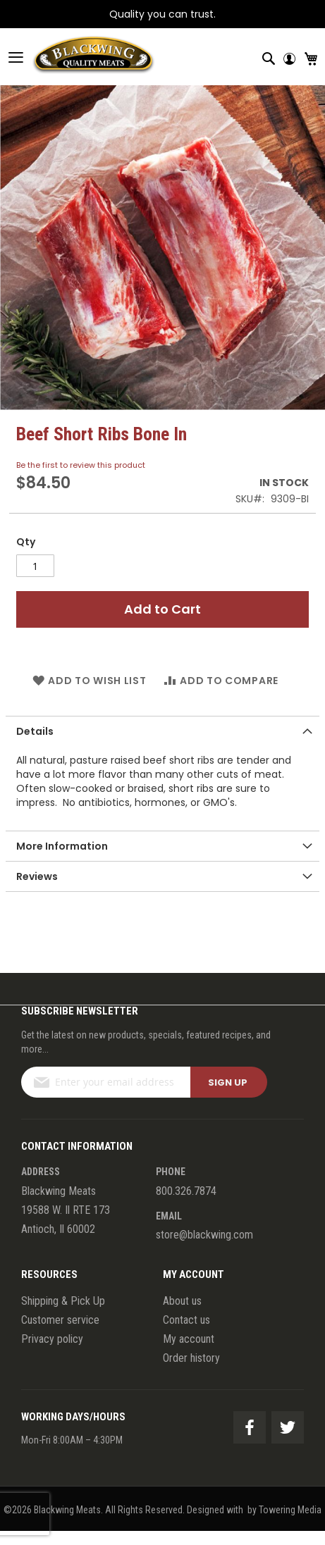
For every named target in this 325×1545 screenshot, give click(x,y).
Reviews (37, 876)
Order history (191, 1358)
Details (35, 731)
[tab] (162, 731)
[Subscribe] (228, 1082)
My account (188, 1339)
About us (182, 1301)
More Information (62, 846)
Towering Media (290, 1509)
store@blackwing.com (204, 1234)
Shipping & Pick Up (63, 1301)
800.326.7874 (186, 1191)
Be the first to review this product (80, 465)
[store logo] (77, 57)
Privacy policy (52, 1339)
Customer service (60, 1320)
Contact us (186, 1320)
